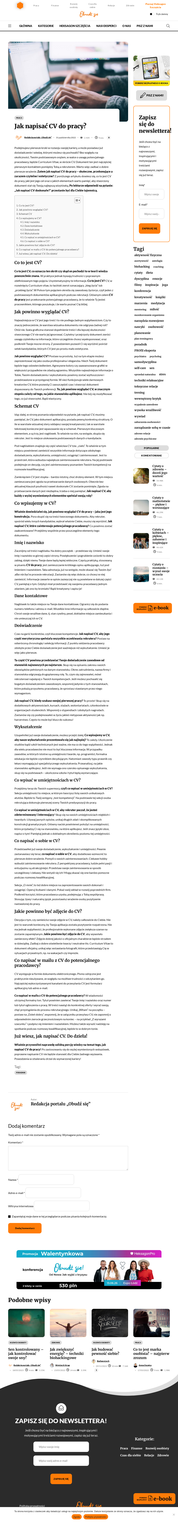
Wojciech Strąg (62, 1365)
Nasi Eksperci (106, 25)
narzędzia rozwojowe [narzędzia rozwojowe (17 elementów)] (149, 320)
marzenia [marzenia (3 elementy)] (140, 303)
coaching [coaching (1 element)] (158, 266)
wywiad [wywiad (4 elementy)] (139, 416)
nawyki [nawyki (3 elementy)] (139, 327)
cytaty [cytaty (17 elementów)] (138, 272)
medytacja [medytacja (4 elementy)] (158, 303)
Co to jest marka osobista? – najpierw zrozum (151, 1353)
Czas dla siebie (92, 6)
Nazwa (13, 1179)
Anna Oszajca (145, 1365)
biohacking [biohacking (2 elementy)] (142, 266)
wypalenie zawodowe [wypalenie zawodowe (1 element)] (146, 404)
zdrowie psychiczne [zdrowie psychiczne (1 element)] (145, 438)
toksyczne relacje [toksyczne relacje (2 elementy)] (146, 386)
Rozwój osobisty (74, 6)
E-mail (143, 204)
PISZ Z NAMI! (151, 95)
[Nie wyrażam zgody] (173, 1514)
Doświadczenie (32, 229)
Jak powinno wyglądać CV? (33, 209)
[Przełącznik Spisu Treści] (76, 200)
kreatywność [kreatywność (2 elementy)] (143, 297)
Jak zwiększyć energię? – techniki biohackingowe (67, 1353)
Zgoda (76, 1517)
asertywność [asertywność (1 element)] (141, 260)
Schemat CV (26, 213)
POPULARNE (151, 448)
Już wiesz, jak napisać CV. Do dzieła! (38, 253)
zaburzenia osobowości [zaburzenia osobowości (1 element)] (147, 422)
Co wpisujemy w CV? (30, 218)
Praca (36, 5)
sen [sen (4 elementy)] (151, 368)
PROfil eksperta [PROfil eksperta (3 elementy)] (145, 350)
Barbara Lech (103, 1361)
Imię (142, 185)
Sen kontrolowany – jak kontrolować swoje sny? (26, 1353)
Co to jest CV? (27, 205)
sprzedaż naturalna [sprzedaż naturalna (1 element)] (145, 374)
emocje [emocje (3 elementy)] (157, 278)
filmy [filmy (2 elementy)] (138, 285)
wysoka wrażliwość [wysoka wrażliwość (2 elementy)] (147, 410)
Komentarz (15, 1142)
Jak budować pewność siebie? (105, 1351)
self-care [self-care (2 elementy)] (140, 368)
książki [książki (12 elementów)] (160, 297)
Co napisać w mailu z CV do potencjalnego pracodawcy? (49, 249)
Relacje (111, 5)
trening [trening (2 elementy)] (139, 392)
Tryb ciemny (162, 14)
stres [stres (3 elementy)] (162, 374)
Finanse (55, 5)
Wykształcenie (32, 233)
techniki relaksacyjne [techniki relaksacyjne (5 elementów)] (149, 380)
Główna (25, 25)
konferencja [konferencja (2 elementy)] (142, 291)
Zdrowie (130, 5)
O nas (126, 25)
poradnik (20, 1072)
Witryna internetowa (20, 1206)
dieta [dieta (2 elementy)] (149, 272)
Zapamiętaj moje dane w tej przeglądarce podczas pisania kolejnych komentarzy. (59, 1216)
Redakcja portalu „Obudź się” (38, 137)
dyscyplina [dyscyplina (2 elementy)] (141, 278)
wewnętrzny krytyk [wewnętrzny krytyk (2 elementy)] (147, 398)
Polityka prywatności (32, 1505)
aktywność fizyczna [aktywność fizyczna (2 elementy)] (148, 255)
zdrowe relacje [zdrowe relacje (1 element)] (142, 433)
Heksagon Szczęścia (74, 25)
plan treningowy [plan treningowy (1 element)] (143, 338)
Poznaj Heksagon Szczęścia (155, 5)
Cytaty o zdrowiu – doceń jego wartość (159, 471)
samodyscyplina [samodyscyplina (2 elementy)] (145, 362)
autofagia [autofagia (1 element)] (157, 260)
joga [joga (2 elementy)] (165, 285)
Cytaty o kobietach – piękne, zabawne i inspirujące (160, 536)
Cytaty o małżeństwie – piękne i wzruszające (161, 502)
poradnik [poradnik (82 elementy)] (140, 344)
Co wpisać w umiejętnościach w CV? (43, 237)
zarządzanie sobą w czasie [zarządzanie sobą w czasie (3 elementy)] (152, 427)
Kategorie (46, 25)
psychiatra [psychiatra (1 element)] (140, 356)
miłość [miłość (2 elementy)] (154, 309)
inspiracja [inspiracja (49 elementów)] (152, 285)
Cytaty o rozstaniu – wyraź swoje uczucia (161, 569)
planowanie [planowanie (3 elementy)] (142, 333)
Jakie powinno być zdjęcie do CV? (37, 245)
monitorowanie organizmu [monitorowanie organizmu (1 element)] (149, 315)
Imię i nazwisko (32, 222)
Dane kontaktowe (34, 225)
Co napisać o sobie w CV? (37, 241)
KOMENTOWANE (151, 455)
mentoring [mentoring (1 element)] (140, 309)
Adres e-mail (16, 1192)
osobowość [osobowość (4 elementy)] (155, 327)
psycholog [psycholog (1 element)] (155, 356)
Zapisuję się (149, 228)
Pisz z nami (145, 25)
